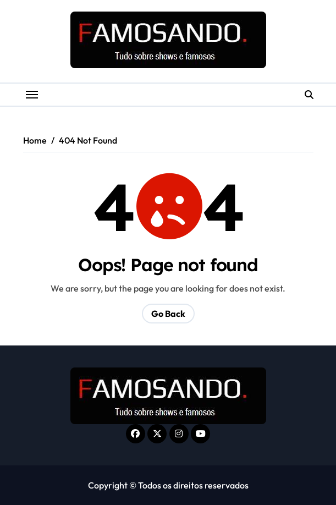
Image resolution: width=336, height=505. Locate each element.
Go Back (168, 313)
